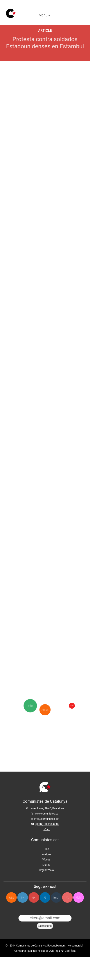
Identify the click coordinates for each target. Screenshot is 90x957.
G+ (34, 897)
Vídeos (46, 859)
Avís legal (55, 950)
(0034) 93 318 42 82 (47, 824)
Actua (45, 692)
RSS (11, 897)
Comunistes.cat (45, 839)
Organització (46, 870)
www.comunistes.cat (47, 813)
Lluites (46, 864)
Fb (44, 897)
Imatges (46, 854)
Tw (22, 897)
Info (31, 705)
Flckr (78, 897)
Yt (67, 897)
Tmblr (56, 897)
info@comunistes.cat (46, 818)
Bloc (46, 849)
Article (45, 30)
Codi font (70, 950)
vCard (46, 829)
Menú (44, 15)
